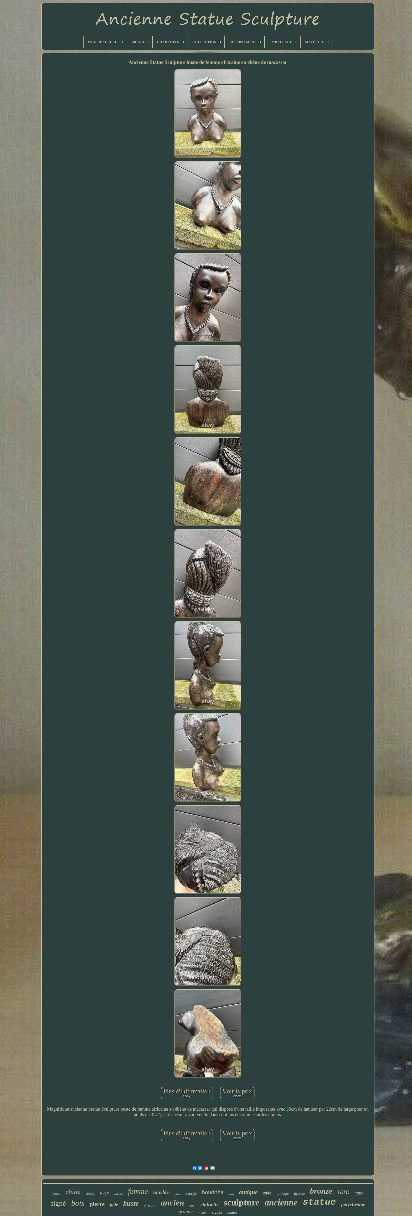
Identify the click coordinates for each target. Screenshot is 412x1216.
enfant (202, 1213)
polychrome (353, 1204)
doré (177, 1194)
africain (150, 1205)
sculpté (232, 1212)
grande (185, 1211)
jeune (56, 1194)
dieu (192, 1205)
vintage (282, 1193)
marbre (161, 1192)
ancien (172, 1202)
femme (138, 1191)
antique (248, 1192)
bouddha (213, 1192)
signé (58, 1203)
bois (77, 1203)
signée (217, 1212)
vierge (191, 1193)
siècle (90, 1193)
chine (72, 1192)
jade (114, 1204)
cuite (359, 1193)
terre (104, 1193)
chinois (118, 1194)
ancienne (281, 1202)
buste (131, 1203)
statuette (209, 1204)
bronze (321, 1191)
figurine (299, 1194)
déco (231, 1194)
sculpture (241, 1202)
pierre (97, 1204)
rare (343, 1192)
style (267, 1193)
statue (319, 1202)
